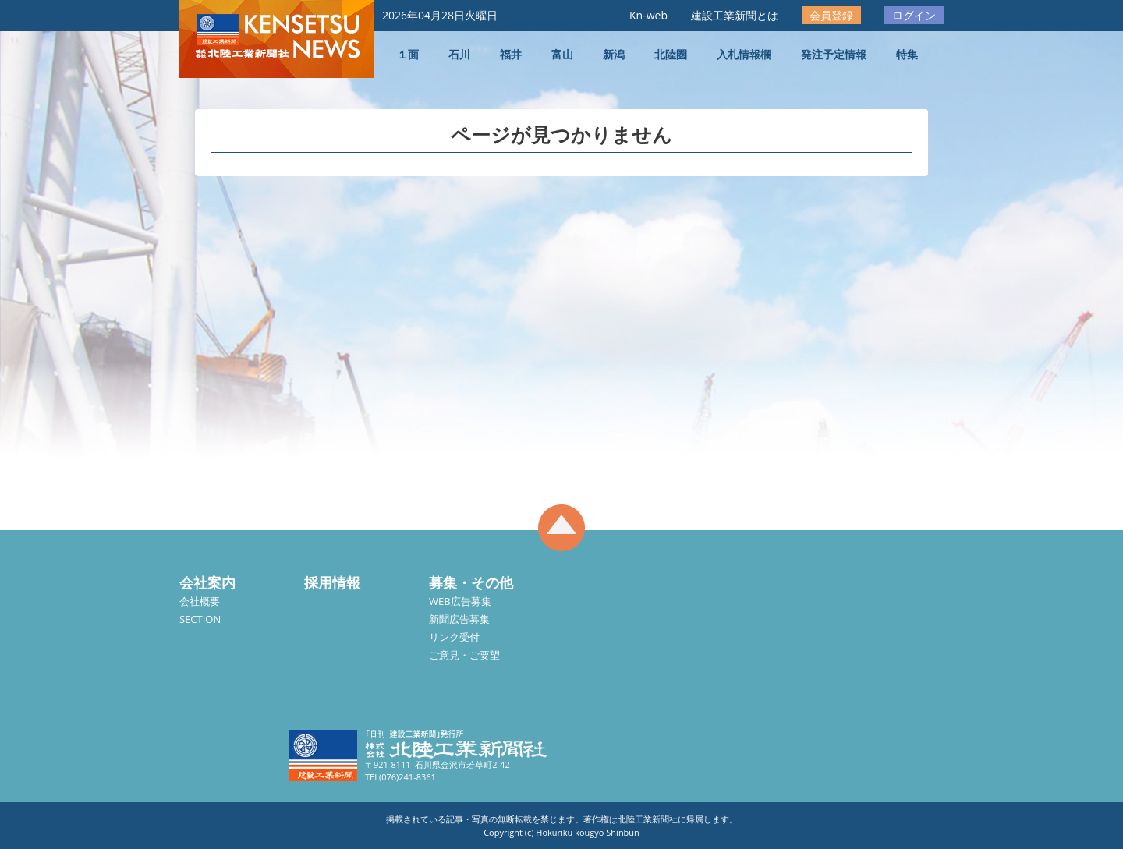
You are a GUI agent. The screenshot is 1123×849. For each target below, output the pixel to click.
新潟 (614, 54)
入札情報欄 (744, 54)
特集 (907, 54)
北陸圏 (670, 54)
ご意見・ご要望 (464, 655)
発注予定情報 (833, 54)
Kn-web (648, 15)
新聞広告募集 (459, 619)
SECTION (200, 619)
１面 (408, 54)
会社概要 (199, 601)
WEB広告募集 (460, 601)
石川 (459, 54)
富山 (562, 54)
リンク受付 (454, 637)
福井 (511, 54)
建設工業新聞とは (734, 15)
